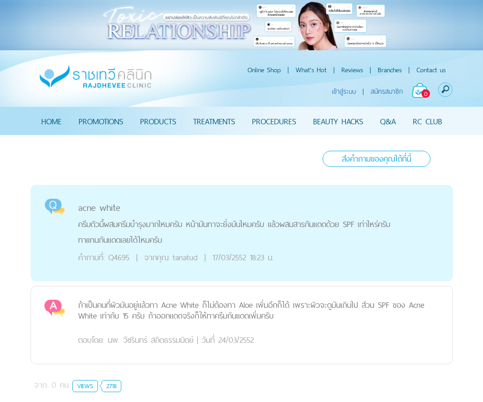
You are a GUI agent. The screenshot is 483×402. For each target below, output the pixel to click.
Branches (390, 69)
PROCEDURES (274, 121)
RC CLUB (427, 121)
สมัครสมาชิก (387, 91)
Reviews (352, 69)
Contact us (431, 69)
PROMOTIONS (101, 121)
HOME (51, 121)
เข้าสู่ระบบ (344, 91)
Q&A (388, 121)
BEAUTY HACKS (338, 121)
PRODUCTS (158, 121)
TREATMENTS (214, 121)
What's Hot (311, 69)
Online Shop (264, 69)
